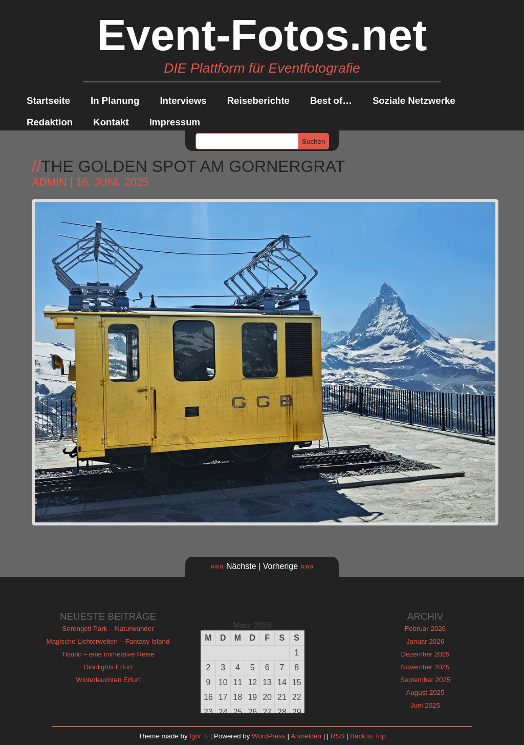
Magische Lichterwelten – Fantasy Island (108, 641)
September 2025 (425, 680)
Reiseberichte (258, 100)
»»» (307, 566)
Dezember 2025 (425, 654)
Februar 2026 (425, 628)
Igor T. (198, 736)
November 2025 (425, 667)
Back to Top (367, 736)
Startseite (48, 100)
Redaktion (50, 122)
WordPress (269, 736)
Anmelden (306, 736)
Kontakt (110, 122)
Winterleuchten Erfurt (108, 680)
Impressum (175, 122)
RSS (337, 736)
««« (217, 566)
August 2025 (425, 692)
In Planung (115, 100)
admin (49, 182)
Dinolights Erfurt (108, 667)
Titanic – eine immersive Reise (108, 654)
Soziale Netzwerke (414, 100)
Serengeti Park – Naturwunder (108, 628)
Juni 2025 (425, 705)
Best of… (331, 100)
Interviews (183, 100)
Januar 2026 (425, 641)
